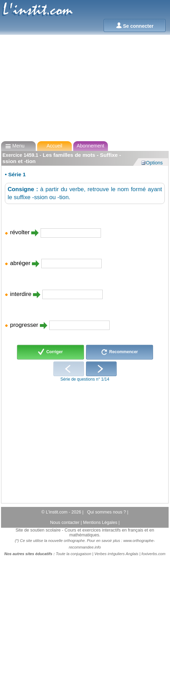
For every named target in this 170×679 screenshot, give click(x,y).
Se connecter (135, 25)
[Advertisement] (84, 84)
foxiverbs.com (153, 554)
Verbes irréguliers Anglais (116, 554)
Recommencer (119, 352)
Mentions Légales (100, 522)
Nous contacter (65, 522)
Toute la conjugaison (73, 554)
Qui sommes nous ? (107, 512)
